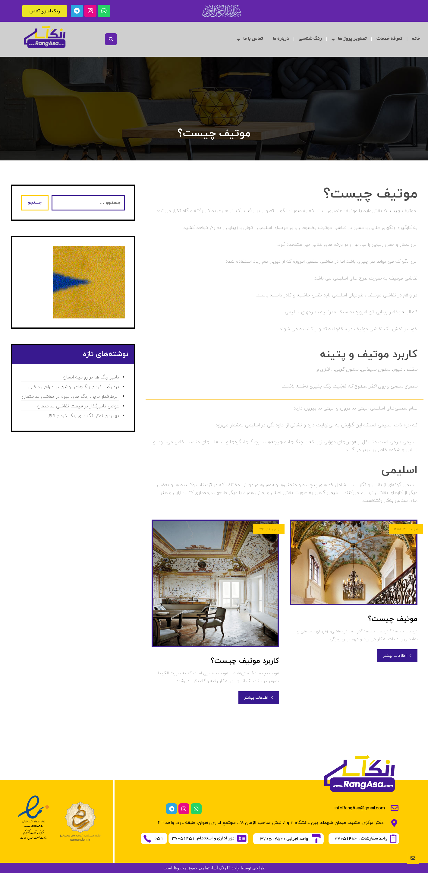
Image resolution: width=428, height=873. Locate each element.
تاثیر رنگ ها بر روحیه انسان (91, 377)
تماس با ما (250, 39)
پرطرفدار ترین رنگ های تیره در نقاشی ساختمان (70, 396)
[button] (111, 39)
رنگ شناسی (310, 39)
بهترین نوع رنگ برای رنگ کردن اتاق (83, 416)
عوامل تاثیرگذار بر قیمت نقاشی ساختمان (78, 406)
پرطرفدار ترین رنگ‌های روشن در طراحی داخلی (73, 387)
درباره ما (281, 39)
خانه (416, 39)
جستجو (35, 202)
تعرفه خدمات (389, 39)
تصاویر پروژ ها (349, 39)
